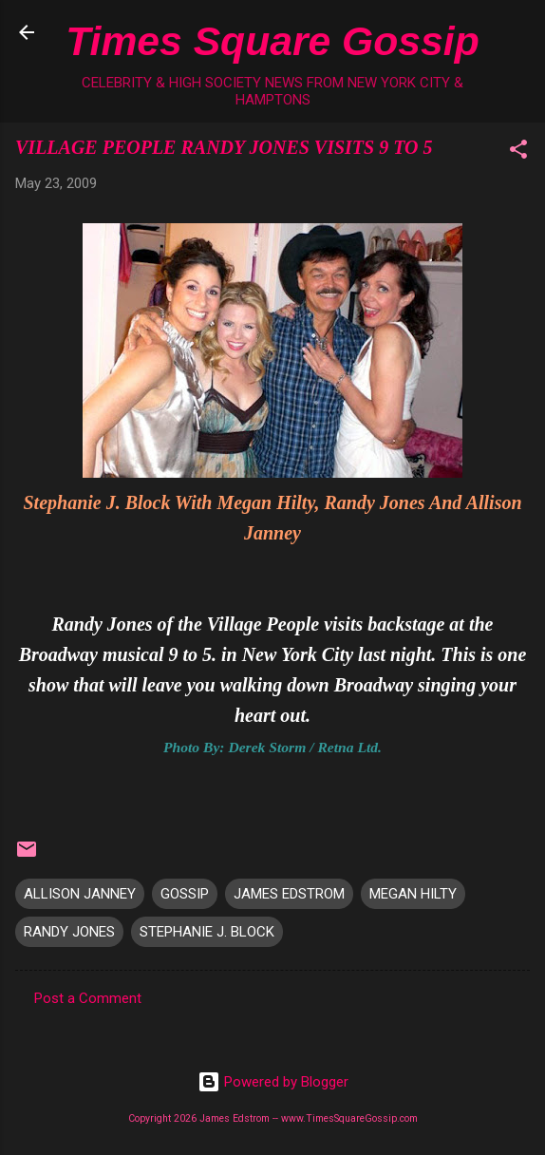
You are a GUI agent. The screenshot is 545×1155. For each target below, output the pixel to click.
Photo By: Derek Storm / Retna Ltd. (272, 747)
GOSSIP (184, 893)
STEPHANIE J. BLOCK (207, 931)
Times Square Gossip (272, 41)
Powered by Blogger (272, 1081)
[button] (518, 152)
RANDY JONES (69, 931)
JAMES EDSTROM (289, 893)
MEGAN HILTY (413, 893)
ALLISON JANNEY (80, 893)
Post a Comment (87, 998)
